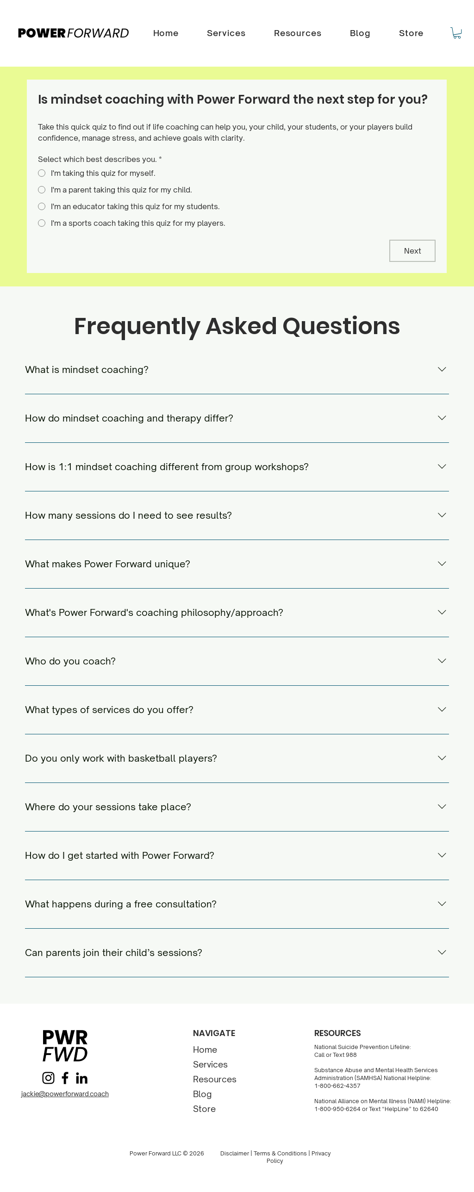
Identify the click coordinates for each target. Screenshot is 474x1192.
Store (204, 1109)
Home (205, 1049)
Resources (215, 1079)
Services (210, 1064)
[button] (457, 32)
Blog (202, 1094)
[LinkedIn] (82, 1078)
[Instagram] (48, 1078)
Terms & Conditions (280, 1153)
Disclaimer (234, 1153)
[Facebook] (65, 1078)
